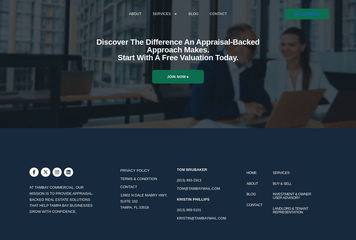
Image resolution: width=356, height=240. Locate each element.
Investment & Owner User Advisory (292, 196)
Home (251, 173)
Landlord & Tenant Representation (290, 210)
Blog (194, 14)
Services (165, 14)
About (135, 14)
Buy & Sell (282, 183)
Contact (218, 14)
